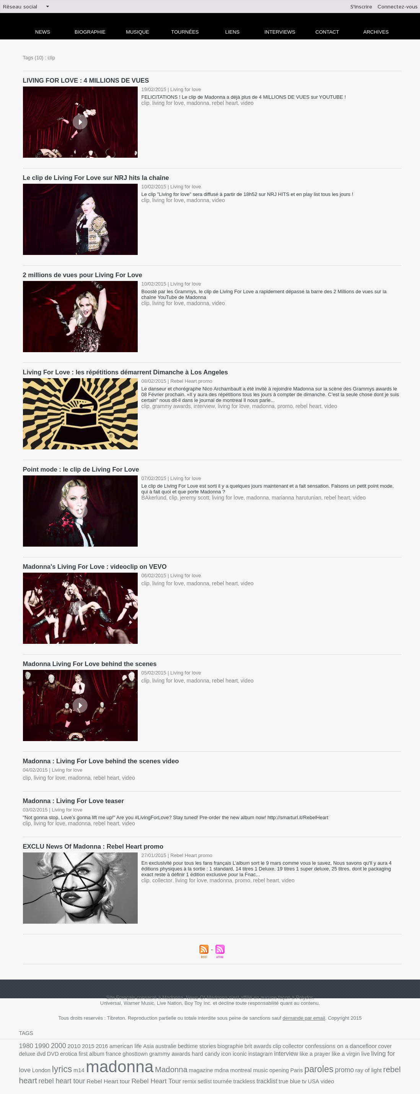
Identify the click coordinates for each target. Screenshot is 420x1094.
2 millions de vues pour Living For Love (80, 273)
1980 (25, 1037)
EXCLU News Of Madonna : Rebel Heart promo (91, 838)
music (180, 1062)
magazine (125, 1062)
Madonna (97, 1061)
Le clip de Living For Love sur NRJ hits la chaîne (93, 176)
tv (204, 1071)
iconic (184, 1046)
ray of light (279, 1062)
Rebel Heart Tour (67, 1070)
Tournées (185, 32)
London (350, 1046)
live (300, 1046)
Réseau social (20, 7)
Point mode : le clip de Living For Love (79, 466)
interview (199, 403)
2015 (83, 1037)
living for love (166, 102)
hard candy (153, 1046)
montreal (161, 1062)
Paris (213, 1062)
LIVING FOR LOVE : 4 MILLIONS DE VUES (84, 80)
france (68, 1046)
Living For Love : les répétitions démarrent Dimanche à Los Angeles (122, 369)
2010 (70, 1037)
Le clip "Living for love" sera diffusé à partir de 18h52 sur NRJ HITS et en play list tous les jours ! (247, 193)
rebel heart (219, 102)
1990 (40, 1037)
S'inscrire (361, 7)
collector (160, 872)
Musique (137, 32)
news (42, 32)
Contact (327, 32)
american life (117, 1037)
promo (274, 403)
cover (356, 1037)
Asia (139, 1037)
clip (145, 102)
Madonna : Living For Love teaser (71, 794)
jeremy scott (190, 493)
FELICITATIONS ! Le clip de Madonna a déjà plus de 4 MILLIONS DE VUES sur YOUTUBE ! (245, 96)
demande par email (304, 1009)
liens (232, 32)
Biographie (90, 32)
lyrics (369, 1045)
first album (48, 1046)
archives (376, 32)
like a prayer (254, 1046)
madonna (193, 102)
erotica (27, 1046)
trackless (148, 1071)
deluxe (371, 1037)
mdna (144, 1062)
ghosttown (88, 1046)
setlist (112, 1071)
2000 (55, 1037)
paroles (233, 1061)
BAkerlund (153, 493)
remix (97, 1071)
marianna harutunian (285, 493)
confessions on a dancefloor (316, 1037)
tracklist (169, 1071)
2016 (95, 1037)
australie (154, 1037)
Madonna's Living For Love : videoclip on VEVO (92, 562)
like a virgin (282, 1046)
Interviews (279, 32)
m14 (385, 1046)
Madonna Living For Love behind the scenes (87, 659)
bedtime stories (183, 1037)
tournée (128, 1071)
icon (172, 1046)
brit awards (239, 1037)
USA (212, 1071)
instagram (203, 1046)
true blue (190, 1071)
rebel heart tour (350, 1061)
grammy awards (169, 403)
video (239, 102)
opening (197, 1062)
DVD (395, 1037)
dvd (385, 1037)
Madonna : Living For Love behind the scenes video (98, 755)
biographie (214, 1037)
